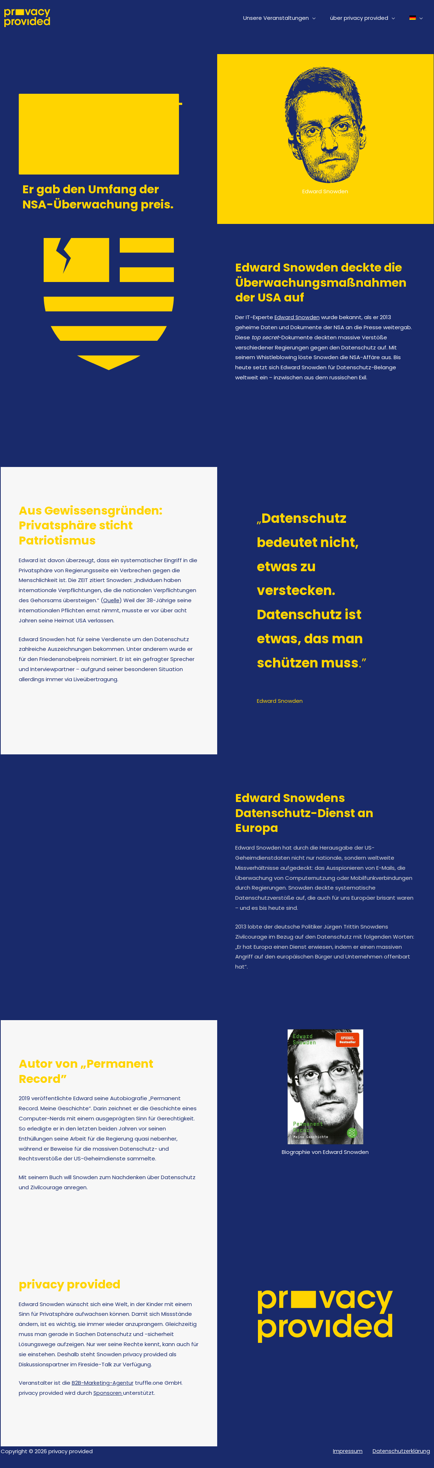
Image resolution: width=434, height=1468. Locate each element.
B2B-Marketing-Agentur (103, 1383)
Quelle (111, 600)
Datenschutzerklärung (404, 1451)
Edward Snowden (297, 317)
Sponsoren (108, 1393)
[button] (321, 18)
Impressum (354, 1451)
